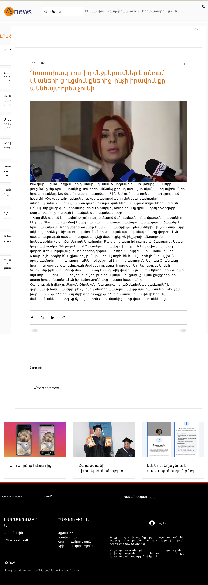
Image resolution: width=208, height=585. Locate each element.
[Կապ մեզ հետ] (19, 539)
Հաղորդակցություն (75, 542)
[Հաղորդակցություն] (125, 11)
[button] (196, 28)
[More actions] (184, 62)
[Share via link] (63, 317)
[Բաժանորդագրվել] (139, 497)
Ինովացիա (67, 537)
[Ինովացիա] (94, 11)
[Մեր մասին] (19, 533)
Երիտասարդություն (75, 546)
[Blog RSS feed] (203, 7)
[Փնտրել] (62, 11)
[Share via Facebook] (32, 317)
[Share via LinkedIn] (53, 317)
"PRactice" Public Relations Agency (58, 570)
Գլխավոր (66, 533)
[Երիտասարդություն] (159, 11)
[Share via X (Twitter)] (42, 317)
